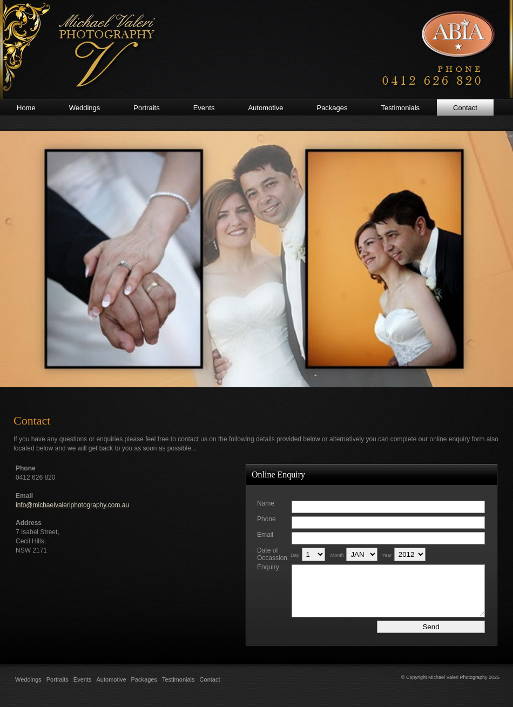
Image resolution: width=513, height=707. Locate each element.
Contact (210, 679)
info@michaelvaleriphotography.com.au (72, 505)
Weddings (28, 679)
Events (82, 679)
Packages (144, 679)
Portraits (57, 679)
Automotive (111, 679)
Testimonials (178, 679)
